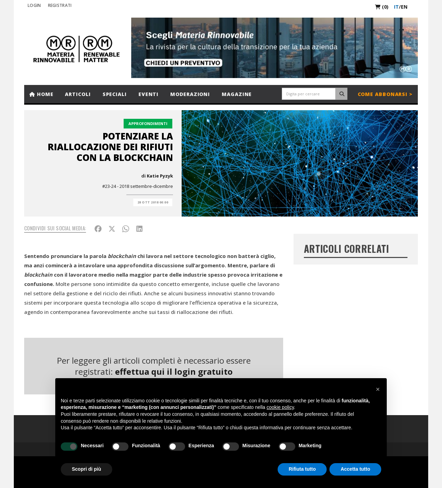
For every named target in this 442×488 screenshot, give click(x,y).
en (404, 6)
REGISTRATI (60, 5)
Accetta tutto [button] (355, 469)
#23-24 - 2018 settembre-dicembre (137, 186)
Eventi (148, 94)
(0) (381, 6)
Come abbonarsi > (385, 94)
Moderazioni (190, 94)
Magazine (237, 94)
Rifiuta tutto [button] (302, 469)
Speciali (115, 94)
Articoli (77, 94)
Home (41, 94)
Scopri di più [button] (86, 469)
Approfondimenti (147, 123)
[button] (377, 389)
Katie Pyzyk (160, 176)
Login (34, 5)
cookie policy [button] (280, 407)
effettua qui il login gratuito (174, 371)
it (396, 6)
